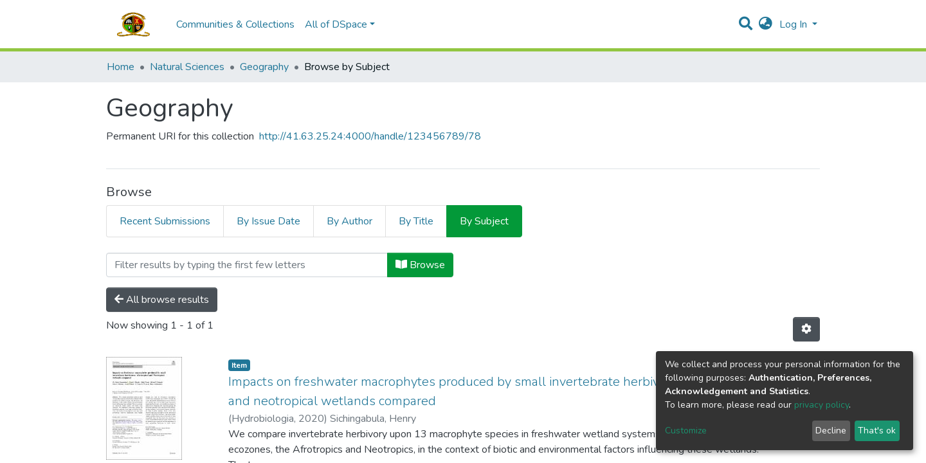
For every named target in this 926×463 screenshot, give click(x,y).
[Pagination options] (806, 329)
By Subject (484, 221)
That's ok (877, 430)
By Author (349, 221)
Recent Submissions (165, 221)
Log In (794, 24)
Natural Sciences (187, 67)
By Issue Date (268, 221)
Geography (264, 67)
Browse (420, 265)
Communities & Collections (235, 24)
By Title (416, 221)
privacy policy (821, 405)
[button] (765, 24)
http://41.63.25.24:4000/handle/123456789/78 (370, 136)
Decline (830, 430)
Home (120, 67)
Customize (686, 430)
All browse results (161, 300)
